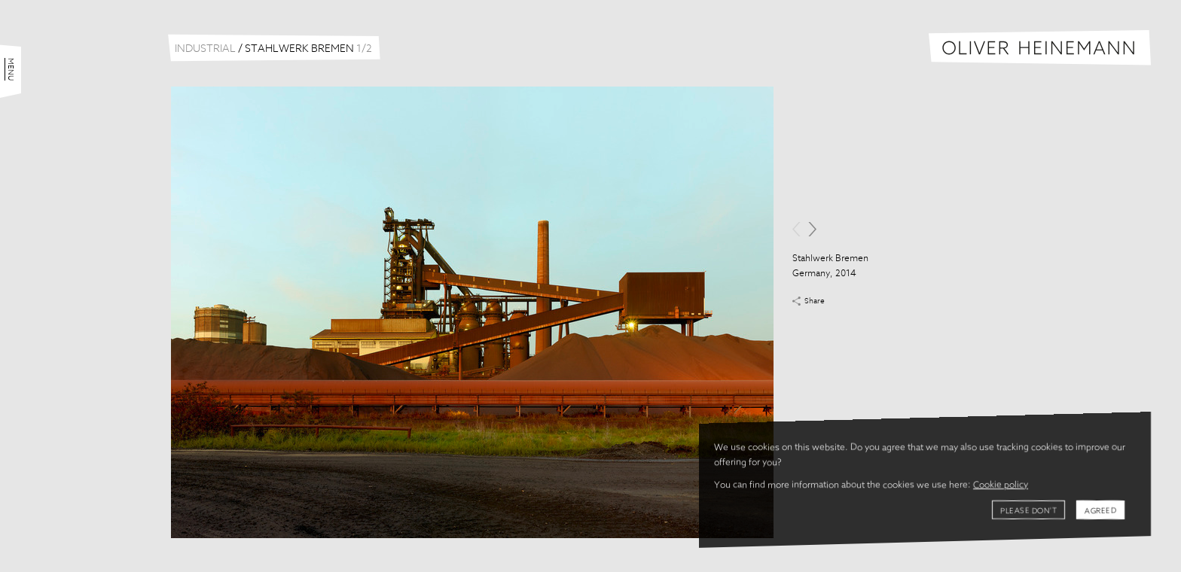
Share (814, 301)
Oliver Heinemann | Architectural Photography (1040, 47)
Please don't (1028, 511)
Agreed (1100, 511)
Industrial (205, 49)
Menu (10, 69)
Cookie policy (1000, 485)
